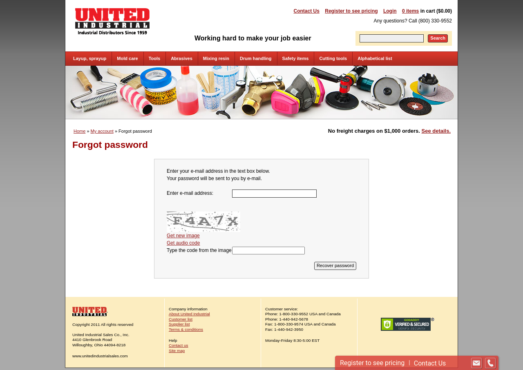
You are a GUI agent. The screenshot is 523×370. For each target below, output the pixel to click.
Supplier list (179, 324)
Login (390, 11)
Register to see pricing (351, 11)
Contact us (178, 345)
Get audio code (183, 243)
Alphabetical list (375, 58)
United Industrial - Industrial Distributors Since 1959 (112, 21)
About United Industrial (189, 314)
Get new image (183, 235)
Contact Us (307, 11)
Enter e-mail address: (190, 193)
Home (79, 131)
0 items (410, 11)
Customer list (180, 319)
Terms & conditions (186, 329)
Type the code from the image (199, 250)
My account (102, 131)
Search (437, 38)
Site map (177, 350)
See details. (436, 131)
